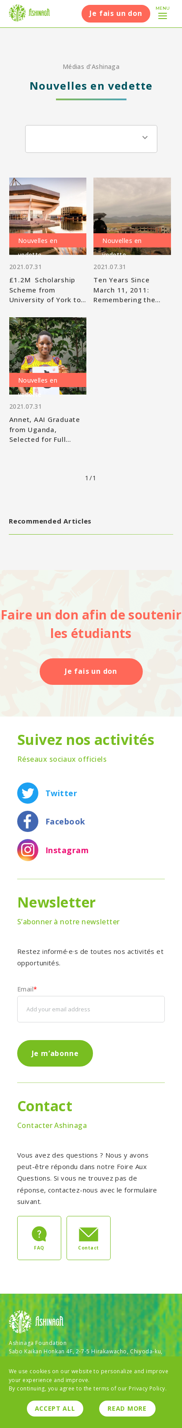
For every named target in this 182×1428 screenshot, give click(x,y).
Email (27, 989)
